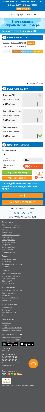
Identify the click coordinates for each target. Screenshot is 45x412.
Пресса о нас (6, 300)
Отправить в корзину (16, 172)
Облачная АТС (7, 237)
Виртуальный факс (9, 247)
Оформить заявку (17, 178)
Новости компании (9, 293)
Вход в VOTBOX (31, 5)
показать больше (35, 83)
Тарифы (19, 14)
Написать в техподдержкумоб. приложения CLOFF (11, 338)
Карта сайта (6, 266)
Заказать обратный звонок (12, 328)
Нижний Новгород (9, 312)
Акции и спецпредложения (12, 290)
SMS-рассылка (7, 245)
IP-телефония (7, 232)
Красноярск (6, 310)
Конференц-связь (8, 242)
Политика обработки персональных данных (18, 385)
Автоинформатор (8, 240)
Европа (31, 43)
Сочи (4, 315)
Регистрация (23, 9)
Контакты (31, 14)
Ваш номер (21, 46)
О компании (6, 323)
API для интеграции (22, 202)
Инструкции (6, 261)
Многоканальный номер (11, 235)
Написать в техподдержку (11, 330)
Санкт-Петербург (18, 42)
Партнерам (6, 295)
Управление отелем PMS (11, 227)
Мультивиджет (7, 250)
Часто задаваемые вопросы (12, 264)
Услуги (9, 14)
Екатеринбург (7, 308)
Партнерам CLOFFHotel (10, 298)
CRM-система (6, 230)
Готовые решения (8, 252)
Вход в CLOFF (15, 5)
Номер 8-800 (8, 46)
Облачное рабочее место (11, 225)
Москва (6, 42)
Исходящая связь (8, 283)
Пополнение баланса (9, 371)
